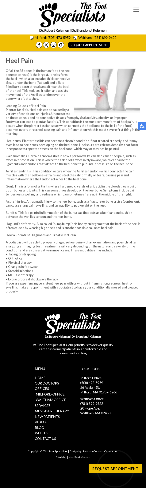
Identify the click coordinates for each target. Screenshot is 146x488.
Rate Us (41, 433)
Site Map (61, 457)
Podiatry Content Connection (100, 451)
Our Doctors (47, 383)
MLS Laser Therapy (52, 411)
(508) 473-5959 (59, 37)
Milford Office (50, 394)
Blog (39, 427)
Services (42, 405)
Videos (41, 422)
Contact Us (45, 438)
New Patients (47, 416)
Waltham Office (51, 400)
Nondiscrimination (79, 457)
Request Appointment (89, 45)
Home (40, 378)
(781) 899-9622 (105, 37)
